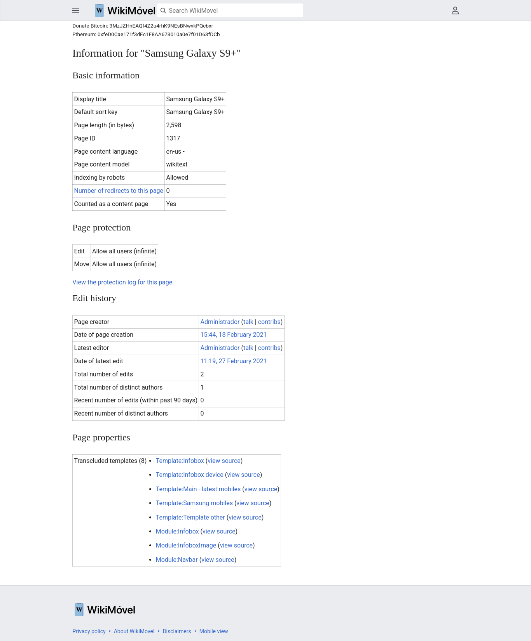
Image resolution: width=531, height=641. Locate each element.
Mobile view (213, 631)
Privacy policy (88, 631)
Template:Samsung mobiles (194, 503)
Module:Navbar (177, 559)
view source (224, 460)
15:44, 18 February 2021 (233, 334)
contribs (269, 322)
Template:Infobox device (190, 474)
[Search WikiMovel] (230, 10)
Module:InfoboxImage (186, 545)
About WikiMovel (134, 631)
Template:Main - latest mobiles (198, 489)
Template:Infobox (180, 460)
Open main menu (76, 10)
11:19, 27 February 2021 (233, 361)
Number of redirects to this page (119, 190)
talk (248, 322)
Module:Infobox (177, 531)
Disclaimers (176, 631)
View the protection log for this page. (123, 282)
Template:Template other (190, 517)
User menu (455, 10)
